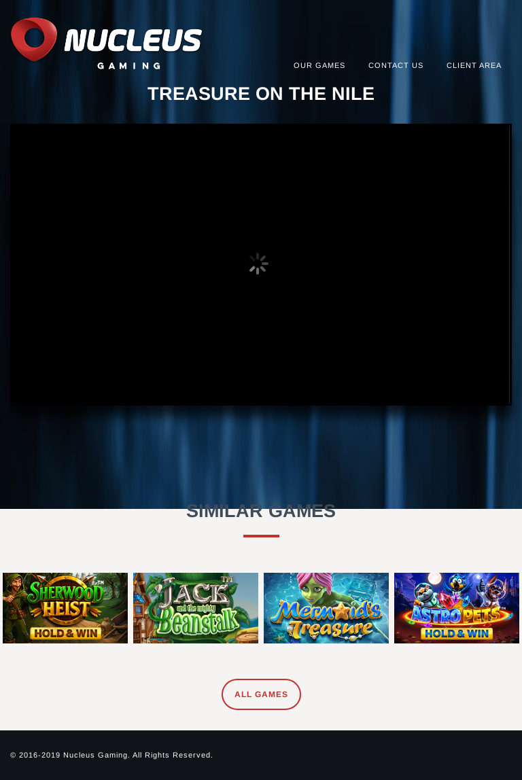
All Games (261, 694)
